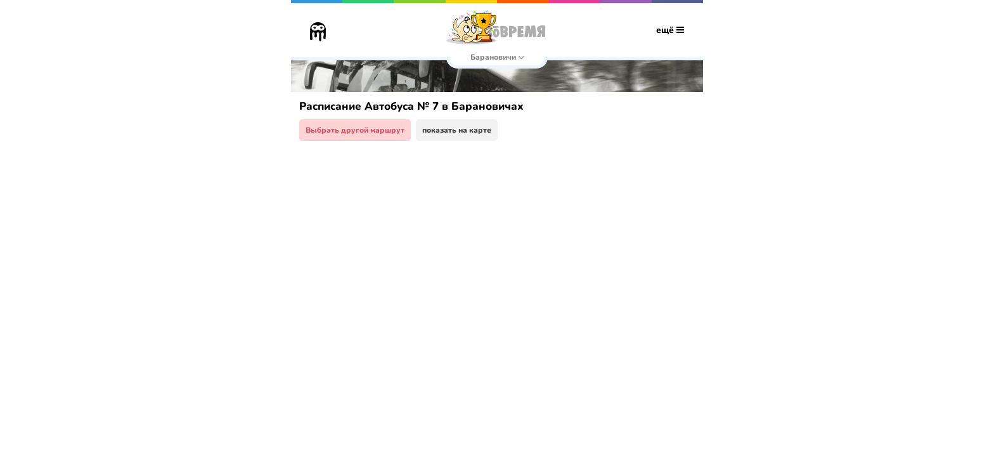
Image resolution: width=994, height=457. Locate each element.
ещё (670, 30)
